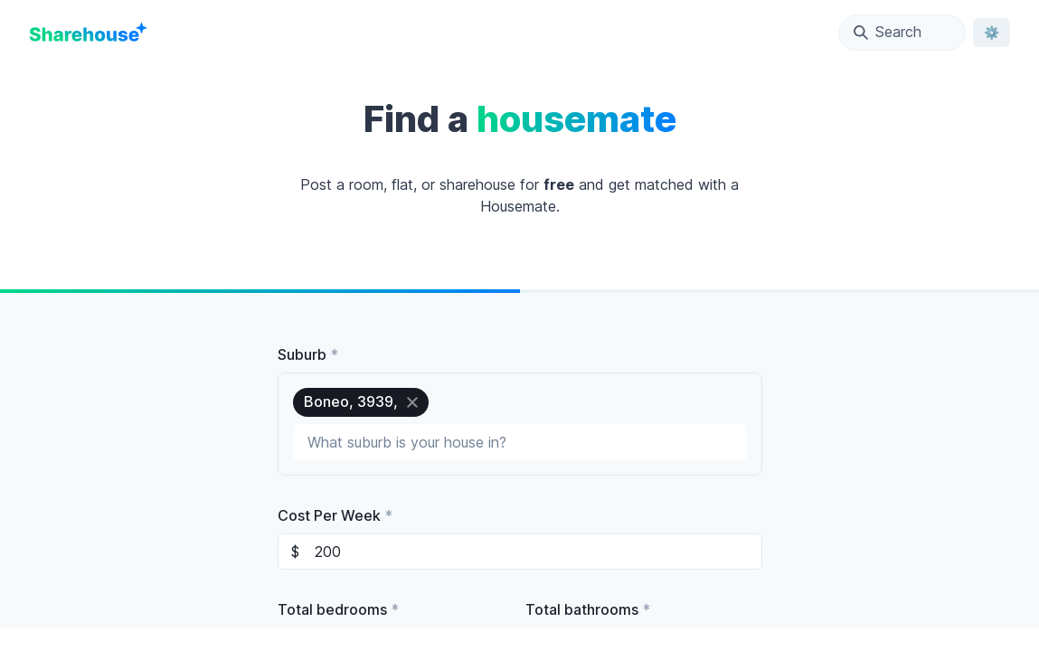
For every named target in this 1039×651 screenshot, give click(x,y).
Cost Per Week (335, 515)
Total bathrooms (587, 609)
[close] (412, 402)
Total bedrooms (338, 609)
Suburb (308, 354)
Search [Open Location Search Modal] (887, 32)
